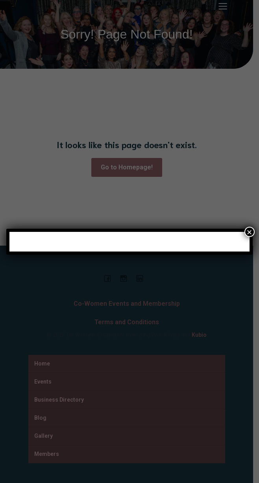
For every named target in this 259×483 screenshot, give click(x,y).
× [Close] (249, 232)
